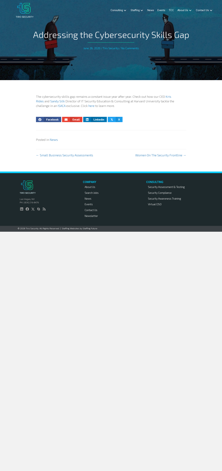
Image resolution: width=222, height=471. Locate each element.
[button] (125, 10)
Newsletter (91, 215)
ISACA (62, 106)
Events (89, 204)
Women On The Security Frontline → (160, 155)
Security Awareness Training (164, 198)
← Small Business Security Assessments (64, 155)
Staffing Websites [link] (70, 228)
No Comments (130, 48)
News (54, 140)
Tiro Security (111, 48)
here (91, 106)
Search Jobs (92, 192)
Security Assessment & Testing (166, 186)
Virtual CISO (155, 204)
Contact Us (91, 210)
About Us (90, 186)
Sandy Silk (57, 101)
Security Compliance (160, 192)
